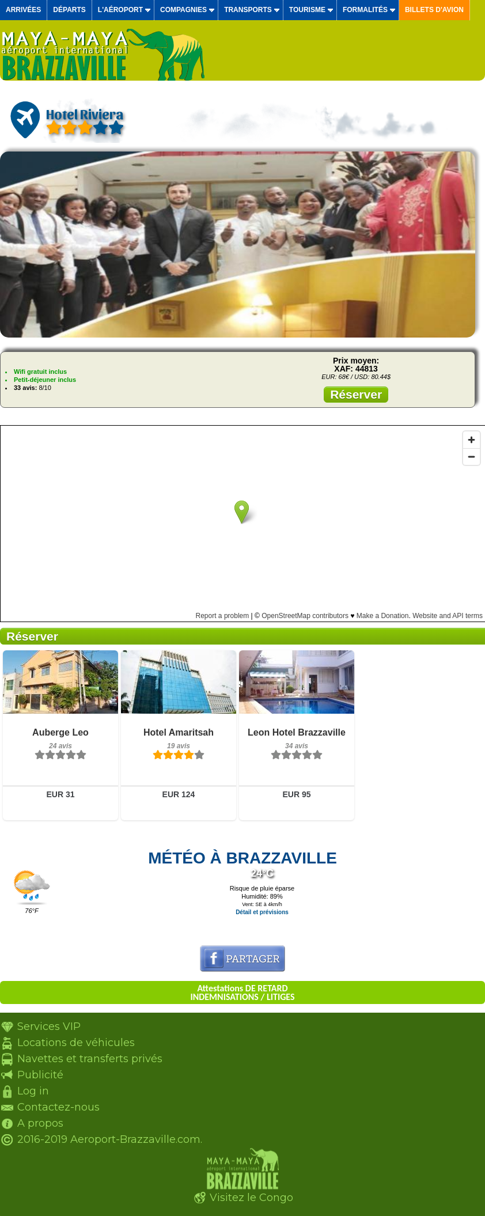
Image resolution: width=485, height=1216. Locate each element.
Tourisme (307, 10)
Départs (69, 10)
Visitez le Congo (251, 1197)
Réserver (356, 394)
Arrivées (23, 10)
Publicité (40, 1075)
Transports (248, 10)
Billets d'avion (434, 10)
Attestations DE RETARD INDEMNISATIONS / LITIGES (242, 992)
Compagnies (183, 10)
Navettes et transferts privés (89, 1058)
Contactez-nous (58, 1107)
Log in (33, 1091)
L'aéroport (120, 10)
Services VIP (49, 1026)
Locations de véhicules (76, 1042)
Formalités (365, 10)
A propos (40, 1123)
